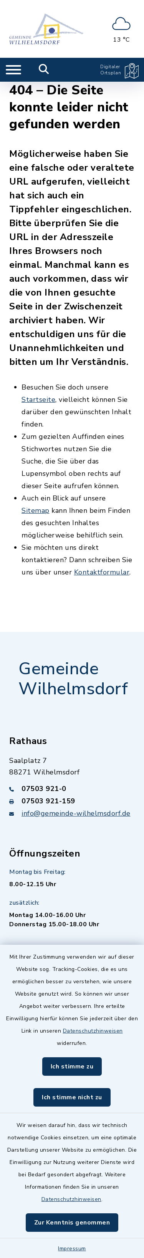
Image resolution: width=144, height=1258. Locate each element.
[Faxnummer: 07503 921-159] (72, 801)
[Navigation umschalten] (13, 69)
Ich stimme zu (72, 1066)
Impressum (72, 1248)
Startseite (38, 399)
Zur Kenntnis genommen (72, 1222)
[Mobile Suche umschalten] (44, 70)
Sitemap (36, 510)
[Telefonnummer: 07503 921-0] (72, 788)
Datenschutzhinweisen (93, 1031)
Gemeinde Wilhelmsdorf (73, 679)
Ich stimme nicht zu (72, 1097)
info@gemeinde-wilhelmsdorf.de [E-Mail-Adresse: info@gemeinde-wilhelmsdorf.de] (76, 813)
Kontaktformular (102, 572)
